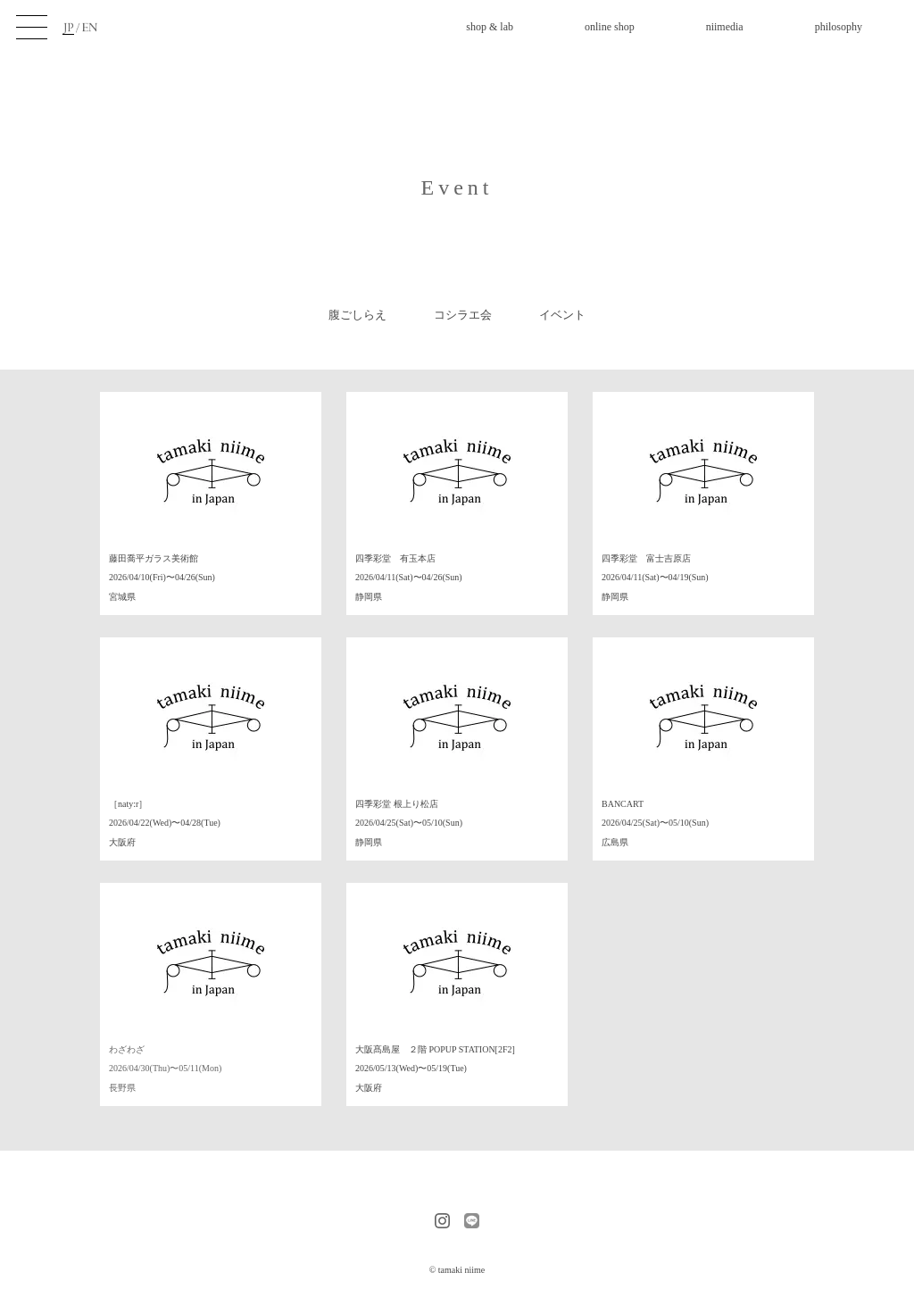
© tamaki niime (457, 1270)
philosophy (838, 27)
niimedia (725, 27)
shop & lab (489, 27)
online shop (610, 27)
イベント (562, 314)
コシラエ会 (463, 314)
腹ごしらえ (357, 314)
